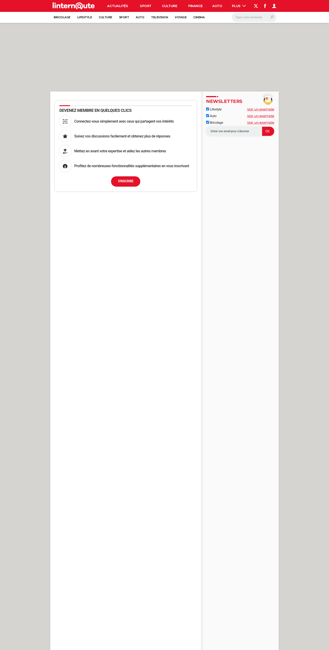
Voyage (180, 17)
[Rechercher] (254, 17)
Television (159, 17)
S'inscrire (125, 181)
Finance (195, 6)
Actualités (117, 6)
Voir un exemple (260, 109)
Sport (145, 6)
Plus (239, 6)
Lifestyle (84, 17)
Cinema (198, 17)
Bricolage (62, 17)
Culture (169, 6)
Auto (217, 6)
